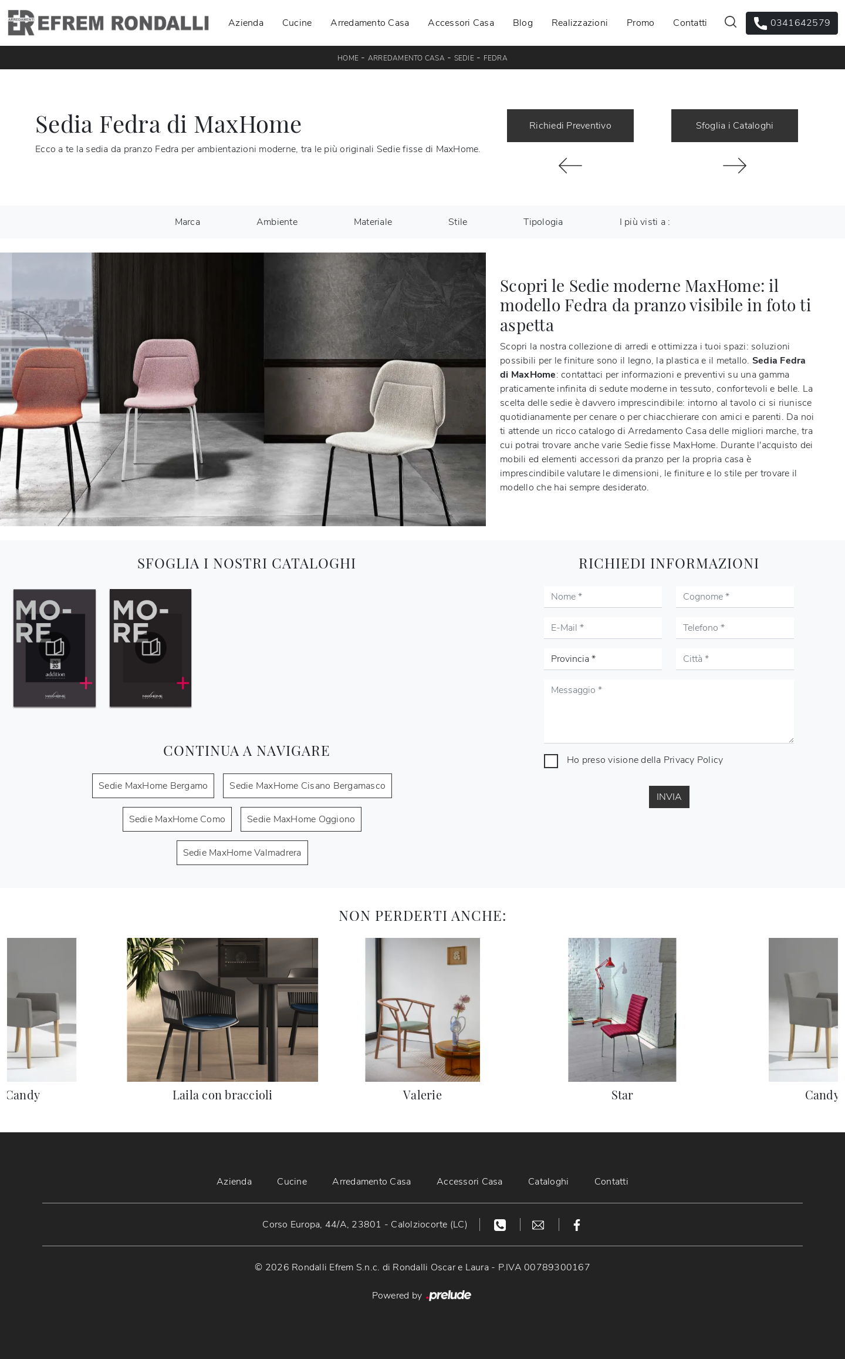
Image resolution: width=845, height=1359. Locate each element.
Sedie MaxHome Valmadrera (242, 852)
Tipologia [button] (543, 222)
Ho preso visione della (645, 759)
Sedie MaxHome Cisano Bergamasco (307, 785)
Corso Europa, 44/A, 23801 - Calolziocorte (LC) (365, 1224)
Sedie (464, 58)
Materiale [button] (373, 222)
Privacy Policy (694, 759)
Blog (523, 22)
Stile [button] (457, 222)
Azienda (245, 22)
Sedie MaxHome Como (177, 819)
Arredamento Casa (369, 22)
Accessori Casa (461, 22)
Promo (640, 22)
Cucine (297, 22)
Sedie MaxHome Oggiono (301, 819)
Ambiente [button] (277, 222)
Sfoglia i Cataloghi (735, 125)
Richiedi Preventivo (570, 125)
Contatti (690, 22)
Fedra (496, 58)
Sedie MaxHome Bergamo (153, 785)
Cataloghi (549, 1181)
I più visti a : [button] (645, 222)
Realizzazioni (580, 22)
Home (348, 58)
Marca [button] (187, 222)
